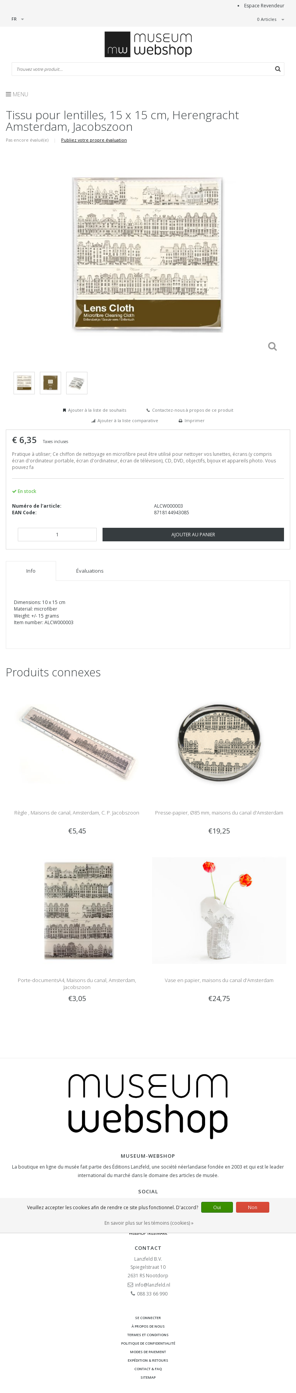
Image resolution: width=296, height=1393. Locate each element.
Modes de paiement (148, 1351)
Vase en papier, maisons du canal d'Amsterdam (219, 980)
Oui (217, 1207)
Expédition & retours (148, 1360)
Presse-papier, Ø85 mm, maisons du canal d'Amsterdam (219, 812)
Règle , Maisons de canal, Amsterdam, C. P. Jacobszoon (76, 812)
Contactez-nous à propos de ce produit (192, 410)
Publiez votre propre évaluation (94, 140)
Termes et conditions (148, 1334)
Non (252, 1207)
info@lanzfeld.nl (152, 1285)
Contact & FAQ (148, 1368)
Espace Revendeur (264, 5)
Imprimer (195, 420)
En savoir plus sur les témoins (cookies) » (148, 1223)
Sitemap (148, 1377)
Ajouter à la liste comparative (128, 420)
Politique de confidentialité (148, 1343)
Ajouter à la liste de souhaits (97, 410)
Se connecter (148, 1317)
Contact (148, 1247)
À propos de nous (148, 1326)
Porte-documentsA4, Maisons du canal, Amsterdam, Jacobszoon (77, 984)
